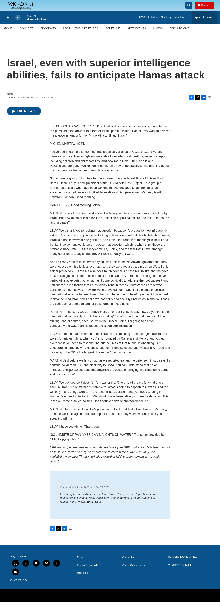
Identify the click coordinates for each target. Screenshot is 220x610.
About (8, 35)
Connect (26, 35)
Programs (48, 35)
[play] (7, 25)
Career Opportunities (133, 572)
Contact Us (128, 565)
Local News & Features (80, 35)
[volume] (18, 25)
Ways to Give (180, 35)
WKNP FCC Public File (180, 572)
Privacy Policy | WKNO (89, 572)
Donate (207, 9)
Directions (82, 580)
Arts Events (136, 35)
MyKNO (158, 35)
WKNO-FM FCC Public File (182, 565)
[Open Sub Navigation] (15, 35)
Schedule (113, 35)
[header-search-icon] (190, 9)
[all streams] (204, 25)
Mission (81, 565)
